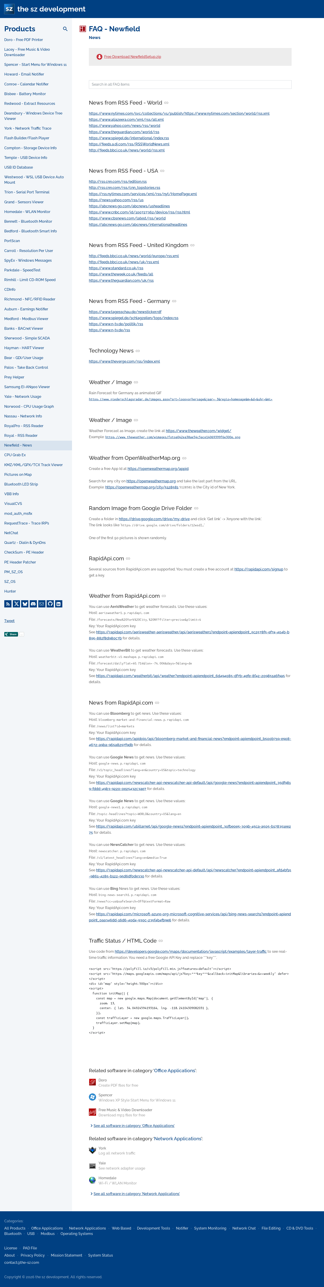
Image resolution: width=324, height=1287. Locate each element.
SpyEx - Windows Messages (28, 260)
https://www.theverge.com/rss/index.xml (124, 361)
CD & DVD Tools (299, 1228)
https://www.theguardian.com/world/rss (124, 132)
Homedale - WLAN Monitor (27, 212)
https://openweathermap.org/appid (158, 469)
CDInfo (10, 289)
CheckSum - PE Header (24, 552)
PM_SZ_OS (13, 572)
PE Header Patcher (20, 562)
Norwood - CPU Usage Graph (29, 406)
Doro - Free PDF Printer (23, 40)
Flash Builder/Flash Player (26, 138)
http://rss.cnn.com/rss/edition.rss (118, 181)
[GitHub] (50, 603)
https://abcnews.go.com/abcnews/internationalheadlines (138, 224)
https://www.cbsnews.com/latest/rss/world (127, 218)
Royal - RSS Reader (21, 435)
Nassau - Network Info (23, 416)
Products (19, 29)
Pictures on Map (18, 474)
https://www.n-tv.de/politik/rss (116, 324)
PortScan (12, 241)
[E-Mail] (41, 603)
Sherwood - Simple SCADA (27, 338)
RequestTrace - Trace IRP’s (26, 523)
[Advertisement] (36, 723)
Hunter (10, 591)
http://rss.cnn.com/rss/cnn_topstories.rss (124, 187)
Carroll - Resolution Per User (28, 251)
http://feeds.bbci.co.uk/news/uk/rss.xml (124, 262)
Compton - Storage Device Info (30, 148)
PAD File (30, 1248)
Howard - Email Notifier (24, 74)
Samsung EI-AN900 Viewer (27, 387)
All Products (14, 1228)
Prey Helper (14, 377)
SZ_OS (10, 581)
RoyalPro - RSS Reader (23, 426)
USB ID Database (18, 167)
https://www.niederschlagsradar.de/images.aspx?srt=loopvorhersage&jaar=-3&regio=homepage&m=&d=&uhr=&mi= (180, 399)
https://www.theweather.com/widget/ (198, 431)
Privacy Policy (33, 1255)
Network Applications (177, 1138)
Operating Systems (77, 1234)
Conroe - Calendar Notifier (26, 84)
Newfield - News (18, 445)
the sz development (51, 9)
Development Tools (153, 1228)
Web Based (121, 1228)
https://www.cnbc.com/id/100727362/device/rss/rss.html (139, 212)
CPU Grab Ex (15, 455)
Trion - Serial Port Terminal (27, 192)
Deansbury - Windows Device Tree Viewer (33, 116)
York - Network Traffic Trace (27, 128)
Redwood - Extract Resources (29, 103)
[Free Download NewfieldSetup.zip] (99, 56)
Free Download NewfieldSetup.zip (132, 57)
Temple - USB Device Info (25, 158)
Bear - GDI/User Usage (23, 358)
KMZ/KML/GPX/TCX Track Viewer (33, 465)
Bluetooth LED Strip (21, 484)
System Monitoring (210, 1228)
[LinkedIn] (58, 603)
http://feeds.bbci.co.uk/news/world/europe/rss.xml (134, 256)
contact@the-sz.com (21, 1262)
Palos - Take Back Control (26, 367)
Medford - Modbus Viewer (26, 319)
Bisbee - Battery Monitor (25, 94)
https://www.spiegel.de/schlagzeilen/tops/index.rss (133, 318)
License (10, 1248)
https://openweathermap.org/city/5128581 (141, 487)
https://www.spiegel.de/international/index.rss (129, 138)
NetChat (11, 533)
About (9, 1255)
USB (31, 1234)
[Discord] (33, 603)
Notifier (182, 1228)
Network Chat (244, 1228)
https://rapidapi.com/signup (258, 569)
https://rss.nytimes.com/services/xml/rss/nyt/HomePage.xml (143, 194)
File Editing (271, 1228)
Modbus (48, 1234)
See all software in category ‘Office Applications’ (132, 1126)
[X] (16, 603)
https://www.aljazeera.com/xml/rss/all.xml (126, 119)
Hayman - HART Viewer (24, 348)
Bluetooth (12, 1234)
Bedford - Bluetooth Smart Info (30, 231)
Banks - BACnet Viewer (23, 328)
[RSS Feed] (7, 603)
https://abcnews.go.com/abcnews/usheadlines (129, 206)
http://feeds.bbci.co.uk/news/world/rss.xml (127, 150)
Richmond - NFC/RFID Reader (29, 299)
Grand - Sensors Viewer (24, 202)
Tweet (9, 621)
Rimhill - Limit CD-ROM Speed (30, 280)
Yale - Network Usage (22, 396)
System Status (100, 1255)
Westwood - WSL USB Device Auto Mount (34, 180)
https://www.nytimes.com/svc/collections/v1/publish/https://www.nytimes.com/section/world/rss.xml (179, 113)
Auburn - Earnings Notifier (26, 309)
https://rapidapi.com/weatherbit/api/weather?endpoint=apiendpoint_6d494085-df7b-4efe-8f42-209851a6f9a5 (190, 676)
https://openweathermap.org (151, 481)
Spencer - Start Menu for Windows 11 (35, 64)
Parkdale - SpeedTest (22, 270)
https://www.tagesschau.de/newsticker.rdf (125, 312)
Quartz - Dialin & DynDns (25, 542)
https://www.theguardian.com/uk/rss (121, 280)
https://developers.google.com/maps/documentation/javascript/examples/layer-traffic (191, 951)
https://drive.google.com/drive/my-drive (154, 519)
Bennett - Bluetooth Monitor (28, 221)
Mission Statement (66, 1255)
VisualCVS (13, 504)
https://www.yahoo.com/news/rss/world (124, 126)
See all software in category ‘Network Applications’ (134, 1194)
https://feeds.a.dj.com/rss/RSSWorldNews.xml (129, 144)
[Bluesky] (24, 603)
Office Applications (174, 1070)
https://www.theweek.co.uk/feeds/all (121, 274)
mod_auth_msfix (18, 513)
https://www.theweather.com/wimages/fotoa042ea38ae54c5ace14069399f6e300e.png (172, 437)
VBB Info (11, 494)
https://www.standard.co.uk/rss (116, 268)
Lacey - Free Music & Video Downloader (27, 52)
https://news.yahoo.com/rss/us (116, 200)
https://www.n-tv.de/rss (109, 330)
